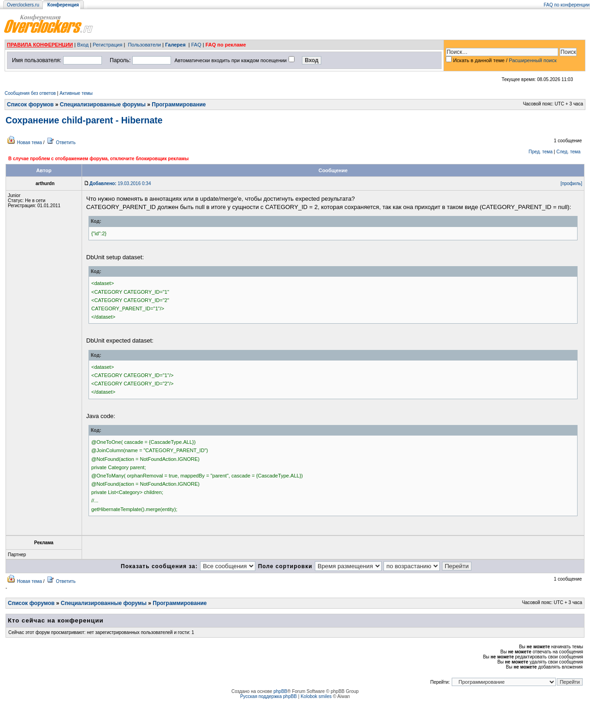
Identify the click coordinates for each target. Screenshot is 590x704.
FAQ (196, 44)
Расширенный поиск (533, 60)
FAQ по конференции (567, 4)
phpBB (280, 691)
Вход (82, 44)
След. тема (568, 151)
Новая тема (29, 142)
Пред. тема (541, 151)
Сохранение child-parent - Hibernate (84, 120)
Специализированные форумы (103, 104)
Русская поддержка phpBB (268, 696)
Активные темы (76, 93)
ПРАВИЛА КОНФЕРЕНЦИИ (40, 44)
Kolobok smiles (316, 696)
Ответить (66, 142)
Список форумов (30, 104)
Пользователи (144, 44)
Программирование (179, 104)
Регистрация (107, 44)
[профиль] (571, 183)
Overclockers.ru (23, 4)
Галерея (175, 44)
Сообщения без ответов (30, 93)
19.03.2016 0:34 (120, 183)
